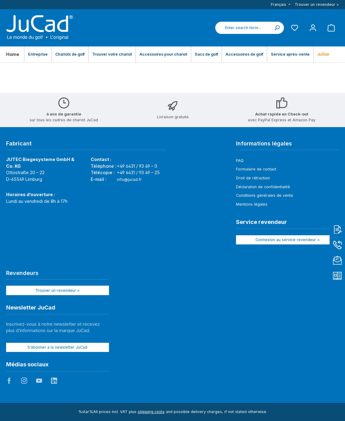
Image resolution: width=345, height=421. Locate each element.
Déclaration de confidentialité (263, 187)
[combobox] (242, 28)
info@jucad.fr (129, 179)
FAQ (240, 160)
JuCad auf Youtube (39, 381)
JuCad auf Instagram (24, 381)
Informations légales (264, 143)
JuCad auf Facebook (9, 381)
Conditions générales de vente (264, 195)
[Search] (277, 28)
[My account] (313, 27)
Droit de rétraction (253, 178)
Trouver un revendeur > (317, 4)
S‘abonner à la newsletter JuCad (57, 347)
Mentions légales (251, 204)
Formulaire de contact (256, 169)
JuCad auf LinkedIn (54, 381)
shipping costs (151, 411)
